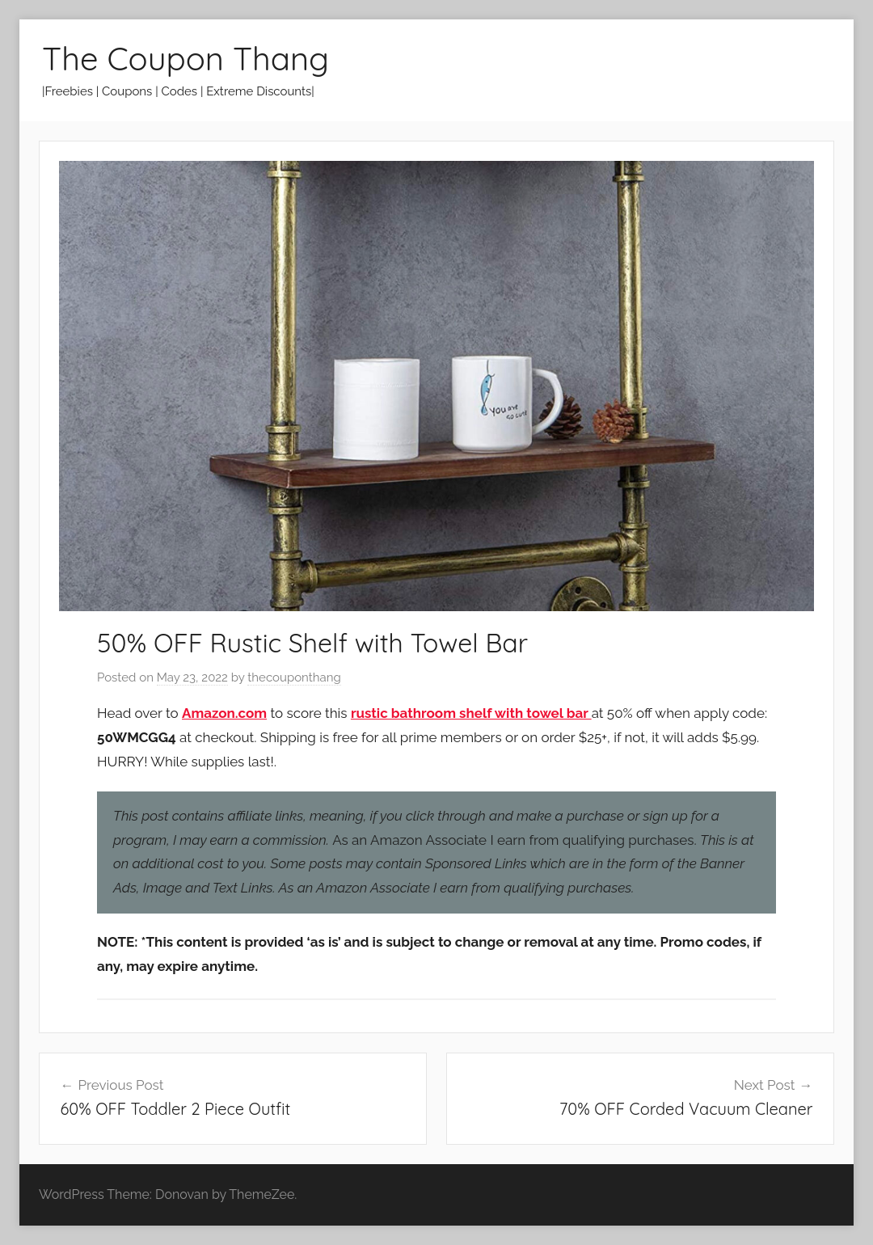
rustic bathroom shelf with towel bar (471, 713)
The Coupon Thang (185, 58)
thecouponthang (293, 677)
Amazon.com (224, 713)
